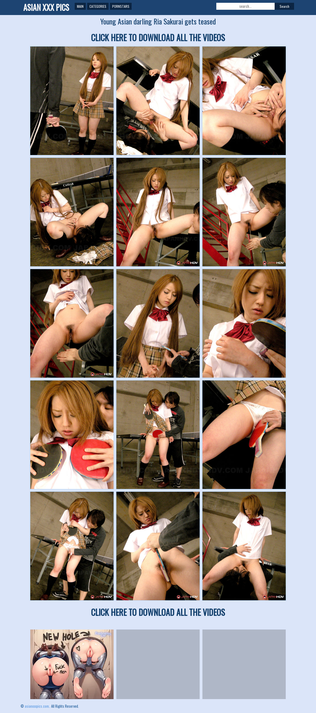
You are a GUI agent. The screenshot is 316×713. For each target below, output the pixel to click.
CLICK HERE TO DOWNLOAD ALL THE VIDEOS (158, 37)
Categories (97, 6)
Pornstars (120, 6)
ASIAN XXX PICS (46, 7)
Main (80, 6)
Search (284, 6)
